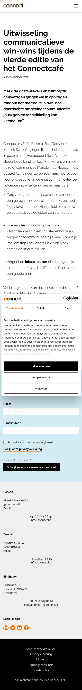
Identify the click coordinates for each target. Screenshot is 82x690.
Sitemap (41, 659)
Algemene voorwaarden (41, 648)
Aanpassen (41, 377)
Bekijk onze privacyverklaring (22, 449)
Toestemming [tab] (14, 307)
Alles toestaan (41, 366)
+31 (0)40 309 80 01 (41, 601)
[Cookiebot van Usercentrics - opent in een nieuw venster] (63, 298)
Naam (8, 403)
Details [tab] (41, 307)
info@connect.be (41, 520)
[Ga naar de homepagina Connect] (13, 5)
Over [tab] (67, 307)
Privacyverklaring (41, 654)
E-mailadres (12, 423)
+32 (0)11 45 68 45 (41, 516)
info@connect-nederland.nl (41, 604)
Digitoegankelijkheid (41, 665)
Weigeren (41, 388)
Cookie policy (41, 670)
